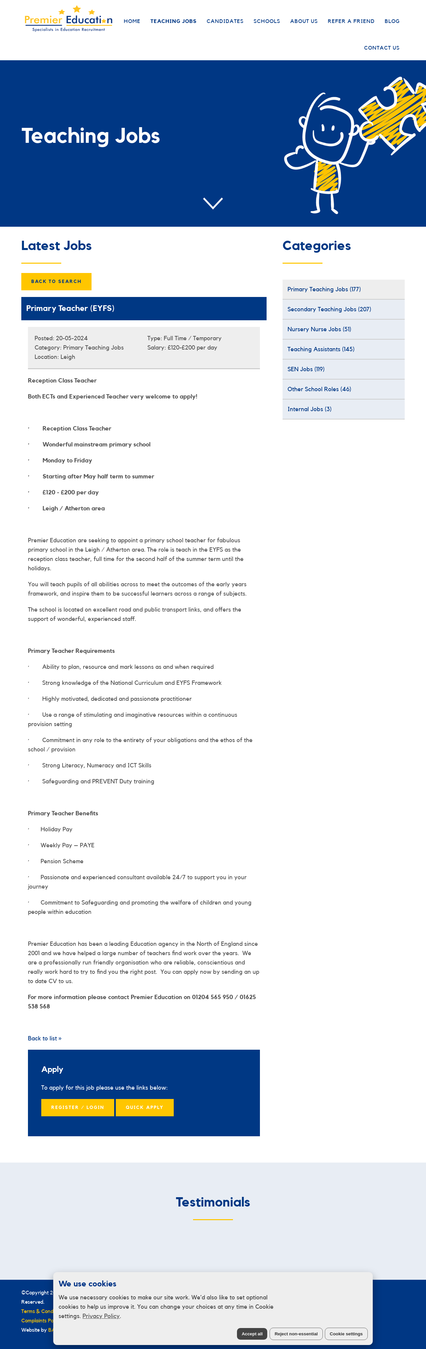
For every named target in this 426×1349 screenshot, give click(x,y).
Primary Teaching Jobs (324, 289)
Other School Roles (319, 389)
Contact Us (382, 48)
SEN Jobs (306, 369)
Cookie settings (346, 1333)
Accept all (252, 1333)
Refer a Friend (351, 21)
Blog (392, 21)
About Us (304, 21)
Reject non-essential (296, 1333)
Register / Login (77, 1107)
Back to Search (56, 281)
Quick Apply (145, 1107)
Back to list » (44, 1038)
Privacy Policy (101, 1316)
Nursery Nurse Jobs (319, 329)
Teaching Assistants (321, 349)
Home (132, 21)
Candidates (225, 21)
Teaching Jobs (173, 21)
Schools (267, 21)
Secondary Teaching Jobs (329, 309)
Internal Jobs (309, 409)
